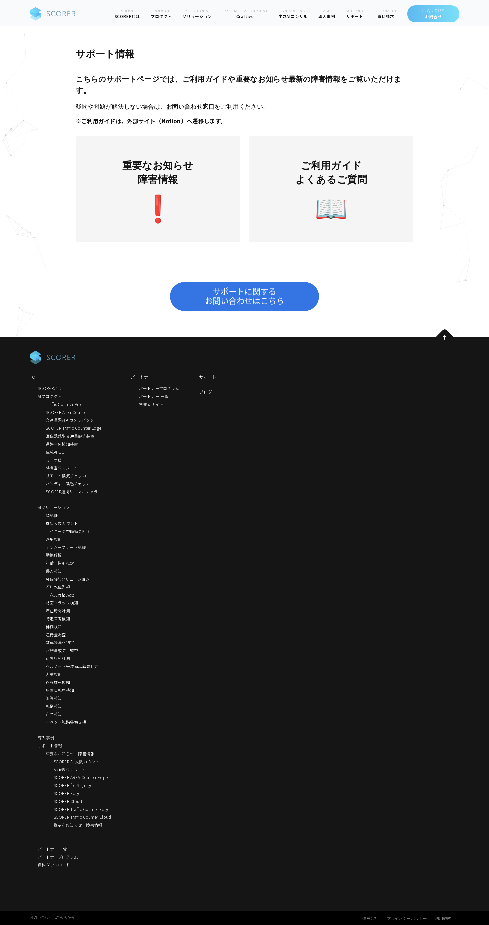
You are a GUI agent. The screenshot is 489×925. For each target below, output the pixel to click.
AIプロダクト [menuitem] (49, 396)
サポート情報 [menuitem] (50, 745)
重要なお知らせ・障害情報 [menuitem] (70, 753)
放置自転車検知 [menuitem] (60, 690)
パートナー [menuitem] (142, 377)
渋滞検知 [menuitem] (54, 698)
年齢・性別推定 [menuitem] (60, 563)
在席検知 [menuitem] (54, 714)
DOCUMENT (385, 14)
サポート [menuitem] (207, 377)
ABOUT (127, 14)
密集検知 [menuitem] (54, 539)
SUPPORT (355, 14)
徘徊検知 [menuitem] (54, 626)
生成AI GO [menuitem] (55, 452)
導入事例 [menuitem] (46, 737)
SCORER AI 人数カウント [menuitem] (76, 761)
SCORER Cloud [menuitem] (68, 801)
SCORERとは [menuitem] (49, 388)
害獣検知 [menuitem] (54, 674)
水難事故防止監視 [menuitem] (62, 650)
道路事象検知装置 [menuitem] (62, 444)
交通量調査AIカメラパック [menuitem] (70, 420)
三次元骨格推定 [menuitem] (60, 594)
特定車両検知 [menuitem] (58, 618)
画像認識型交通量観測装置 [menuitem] (70, 436)
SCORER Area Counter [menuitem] (67, 412)
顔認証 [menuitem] (52, 515)
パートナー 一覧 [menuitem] (52, 849)
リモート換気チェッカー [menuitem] (68, 475)
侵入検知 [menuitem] (54, 571)
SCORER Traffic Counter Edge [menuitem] (73, 428)
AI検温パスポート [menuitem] (62, 467)
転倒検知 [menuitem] (54, 706)
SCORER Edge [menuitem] (67, 793)
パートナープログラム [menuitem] (58, 856)
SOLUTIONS (197, 14)
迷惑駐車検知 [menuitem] (58, 682)
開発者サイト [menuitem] (151, 404)
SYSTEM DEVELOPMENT (245, 14)
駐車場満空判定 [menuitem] (60, 642)
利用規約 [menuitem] (443, 918)
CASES (326, 14)
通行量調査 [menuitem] (56, 634)
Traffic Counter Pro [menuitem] (63, 404)
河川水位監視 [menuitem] (58, 587)
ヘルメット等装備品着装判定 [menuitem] (72, 666)
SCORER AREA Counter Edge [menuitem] (81, 777)
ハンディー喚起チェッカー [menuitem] (70, 483)
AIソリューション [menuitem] (54, 507)
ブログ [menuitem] (205, 392)
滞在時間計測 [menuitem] (58, 610)
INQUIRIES (433, 14)
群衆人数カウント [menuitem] (62, 523)
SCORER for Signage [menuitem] (73, 785)
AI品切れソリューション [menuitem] (68, 579)
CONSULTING (293, 14)
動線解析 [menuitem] (54, 555)
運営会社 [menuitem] (370, 918)
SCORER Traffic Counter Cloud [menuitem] (82, 817)
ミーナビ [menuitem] (54, 459)
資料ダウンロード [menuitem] (54, 864)
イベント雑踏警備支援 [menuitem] (66, 722)
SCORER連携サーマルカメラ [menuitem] (72, 491)
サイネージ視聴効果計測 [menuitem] (68, 531)
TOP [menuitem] (34, 377)
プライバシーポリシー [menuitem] (407, 918)
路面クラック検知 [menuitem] (62, 602)
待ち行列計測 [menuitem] (58, 658)
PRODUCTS (161, 14)
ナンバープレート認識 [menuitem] (66, 547)
